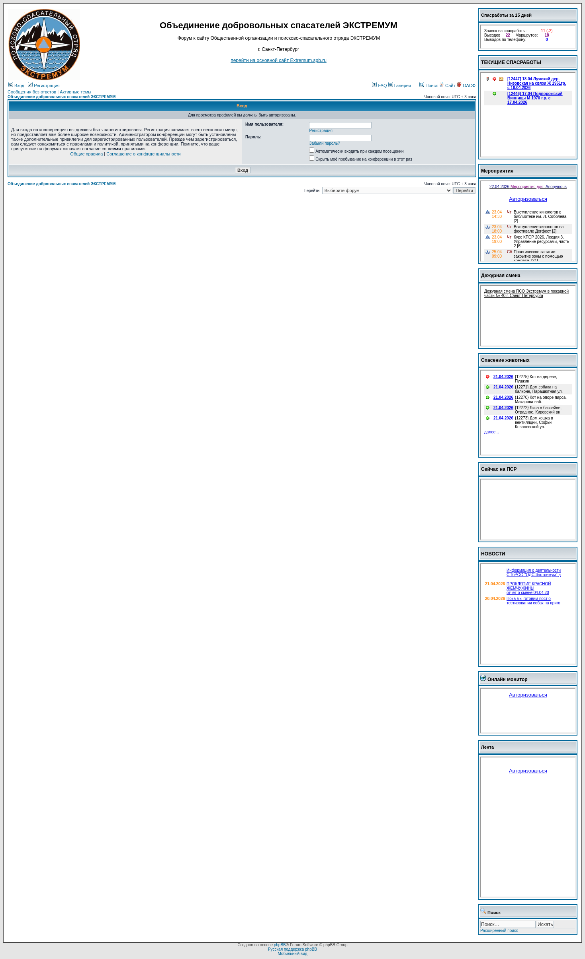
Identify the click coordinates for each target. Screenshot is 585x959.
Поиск (428, 85)
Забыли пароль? (324, 143)
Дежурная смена (500, 275)
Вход (16, 85)
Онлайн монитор (507, 679)
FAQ (379, 85)
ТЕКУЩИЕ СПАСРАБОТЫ (511, 62)
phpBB (280, 945)
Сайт (447, 85)
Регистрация (43, 85)
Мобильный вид (292, 953)
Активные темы (75, 91)
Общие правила (86, 153)
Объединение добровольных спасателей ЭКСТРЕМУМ (61, 97)
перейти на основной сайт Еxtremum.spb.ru (279, 60)
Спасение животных (505, 360)
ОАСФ (466, 85)
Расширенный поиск (499, 930)
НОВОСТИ (493, 554)
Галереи (399, 85)
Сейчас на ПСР (499, 469)
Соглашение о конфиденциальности (143, 153)
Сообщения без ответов (32, 91)
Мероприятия (497, 171)
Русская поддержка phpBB (292, 949)
